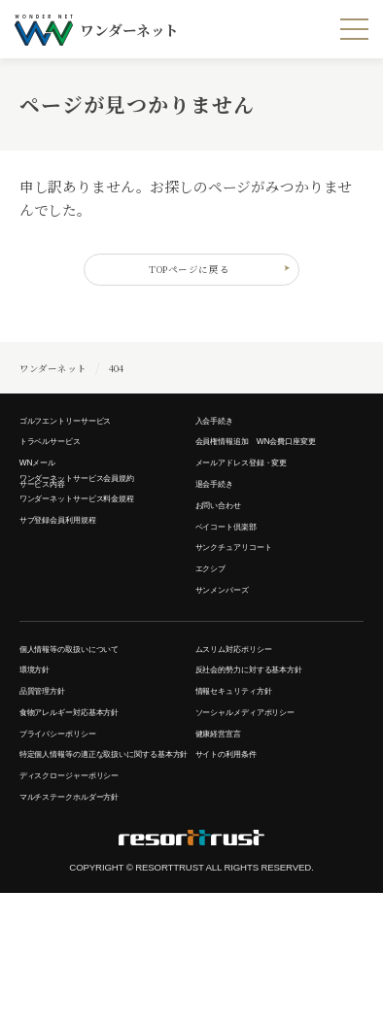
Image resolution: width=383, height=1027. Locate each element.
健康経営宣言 (227, 828)
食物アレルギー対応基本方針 (88, 800)
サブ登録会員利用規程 (72, 571)
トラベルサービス (61, 462)
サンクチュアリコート (248, 598)
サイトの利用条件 (237, 856)
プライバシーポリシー (72, 828)
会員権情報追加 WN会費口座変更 (278, 462)
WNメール (44, 490)
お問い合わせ (227, 544)
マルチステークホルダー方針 (88, 928)
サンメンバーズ (232, 654)
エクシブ (216, 626)
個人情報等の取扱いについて (88, 719)
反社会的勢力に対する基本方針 (269, 746)
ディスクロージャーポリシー (88, 901)
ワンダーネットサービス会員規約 (98, 517)
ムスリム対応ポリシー (248, 719)
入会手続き (221, 434)
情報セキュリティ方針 (248, 773)
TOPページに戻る (212, 275)
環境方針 (40, 746)
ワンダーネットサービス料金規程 (98, 544)
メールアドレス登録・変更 (258, 490)
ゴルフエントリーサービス (82, 434)
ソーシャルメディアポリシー (263, 800)
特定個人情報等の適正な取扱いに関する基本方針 (104, 864)
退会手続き (221, 517)
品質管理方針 (51, 773)
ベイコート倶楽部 (237, 571)
